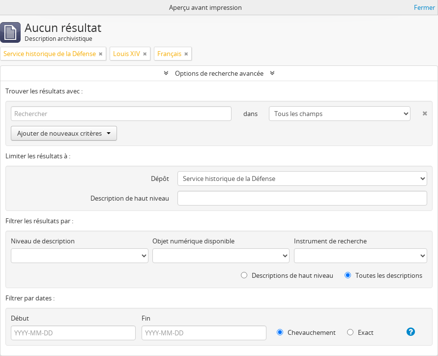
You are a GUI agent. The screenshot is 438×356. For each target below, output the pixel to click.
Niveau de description (43, 241)
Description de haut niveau (129, 198)
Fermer (424, 7)
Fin (146, 318)
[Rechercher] (121, 113)
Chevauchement (306, 332)
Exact (360, 332)
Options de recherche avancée (219, 73)
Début (20, 318)
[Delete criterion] (418, 111)
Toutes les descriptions (383, 275)
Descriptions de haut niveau (287, 275)
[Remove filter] (101, 54)
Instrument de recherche (330, 241)
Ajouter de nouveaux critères (64, 133)
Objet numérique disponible (193, 241)
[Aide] (406, 332)
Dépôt (160, 178)
